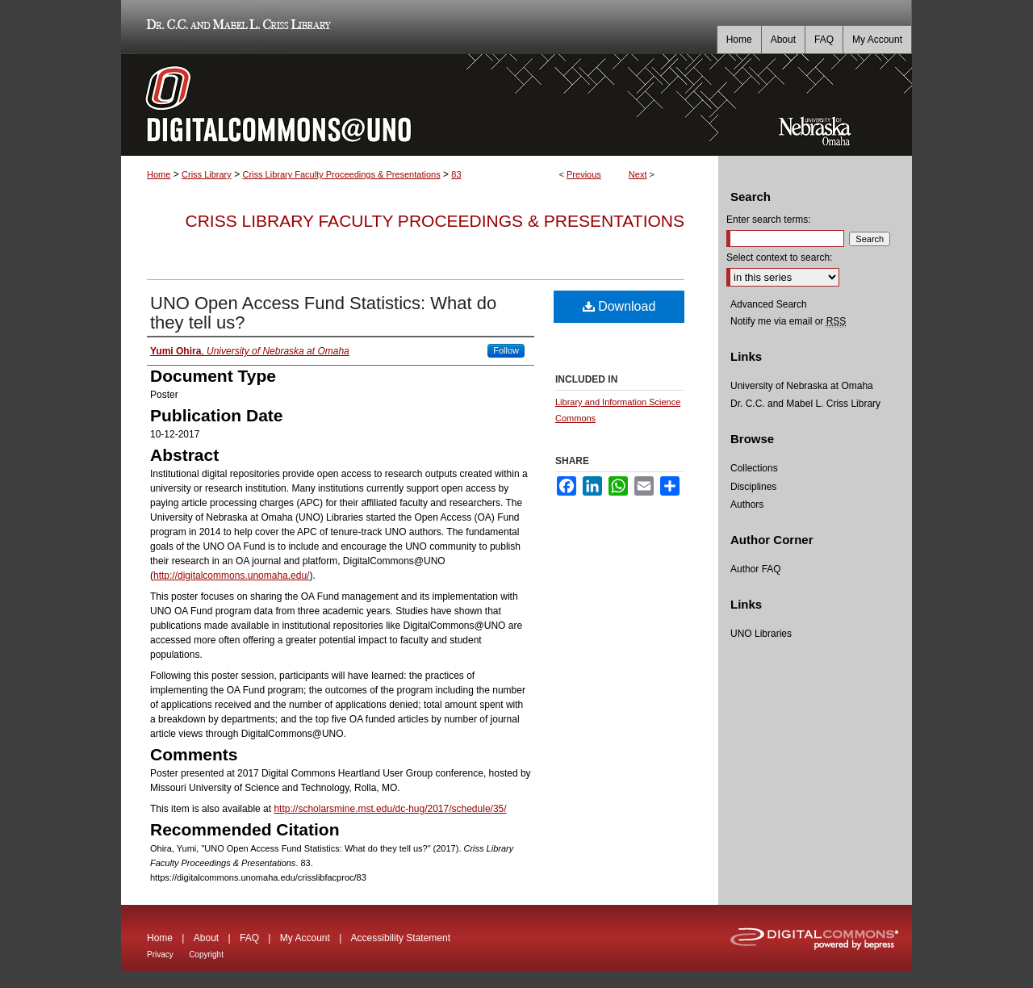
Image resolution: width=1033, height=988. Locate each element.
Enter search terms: (768, 219)
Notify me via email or (788, 321)
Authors (746, 504)
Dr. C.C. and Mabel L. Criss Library (236, 27)
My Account (305, 938)
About (206, 938)
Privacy (160, 954)
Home (158, 174)
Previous (584, 174)
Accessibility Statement (400, 938)
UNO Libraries (761, 633)
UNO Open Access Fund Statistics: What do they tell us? (323, 313)
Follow (506, 350)
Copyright (206, 954)
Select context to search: (779, 257)
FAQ (249, 938)
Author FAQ (755, 569)
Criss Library (207, 174)
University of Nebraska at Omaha (801, 385)
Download (619, 306)
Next (638, 174)
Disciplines (753, 486)
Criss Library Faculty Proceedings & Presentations (341, 174)
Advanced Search (768, 304)
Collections (754, 468)
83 (456, 174)
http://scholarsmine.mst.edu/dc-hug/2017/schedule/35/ (390, 808)
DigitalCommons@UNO (419, 105)
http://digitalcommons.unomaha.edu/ (231, 575)
